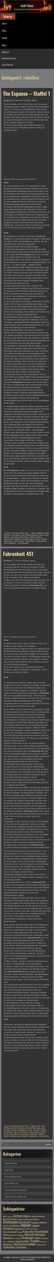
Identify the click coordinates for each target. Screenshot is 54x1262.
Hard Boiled (16, 535)
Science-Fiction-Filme (20, 533)
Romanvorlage (27, 539)
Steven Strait (19, 541)
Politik (32, 537)
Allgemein (5, 51)
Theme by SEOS (27, 1259)
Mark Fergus (24, 537)
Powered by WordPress (40, 1257)
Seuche (37, 539)
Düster (46, 533)
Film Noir (7, 535)
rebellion (17, 539)
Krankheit (14, 537)
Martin (34, 100)
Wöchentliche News (9, 58)
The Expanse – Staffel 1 (26, 93)
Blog (4, 45)
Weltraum (12, 543)
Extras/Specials (7, 64)
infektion (7, 537)
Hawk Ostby (43, 535)
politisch (39, 537)
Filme (4, 30)
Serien (4, 38)
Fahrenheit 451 (18, 760)
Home (4, 23)
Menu (7, 17)
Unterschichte (41, 541)
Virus (6, 543)
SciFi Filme (27, 6)
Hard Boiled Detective (29, 535)
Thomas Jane (30, 541)
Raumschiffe (8, 539)
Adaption (39, 533)
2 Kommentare (23, 543)
